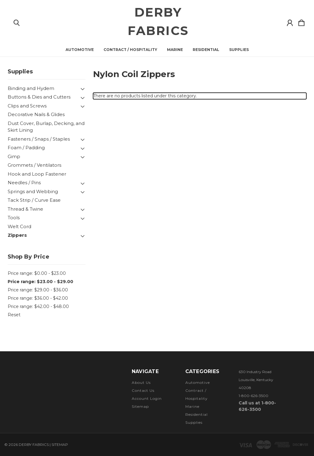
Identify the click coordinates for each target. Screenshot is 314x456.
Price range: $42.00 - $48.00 (38, 306)
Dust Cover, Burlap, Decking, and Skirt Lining (46, 126)
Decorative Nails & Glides (36, 114)
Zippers (17, 235)
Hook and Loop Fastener (37, 174)
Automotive (80, 50)
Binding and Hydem (31, 88)
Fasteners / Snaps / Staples (39, 139)
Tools (14, 217)
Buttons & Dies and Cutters (39, 97)
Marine (175, 50)
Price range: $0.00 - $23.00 (37, 273)
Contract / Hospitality (130, 50)
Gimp (14, 156)
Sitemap (140, 406)
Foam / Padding (26, 147)
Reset (14, 315)
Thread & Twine (25, 209)
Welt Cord (19, 226)
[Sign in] (290, 21)
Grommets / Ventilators (34, 165)
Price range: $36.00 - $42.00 (38, 298)
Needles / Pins (24, 182)
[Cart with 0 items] (301, 21)
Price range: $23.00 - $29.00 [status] (40, 281)
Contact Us (143, 390)
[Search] (16, 21)
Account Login (147, 398)
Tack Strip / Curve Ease (34, 200)
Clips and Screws (27, 106)
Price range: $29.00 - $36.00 (38, 290)
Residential (206, 50)
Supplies (239, 50)
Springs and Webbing (33, 191)
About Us (141, 382)
